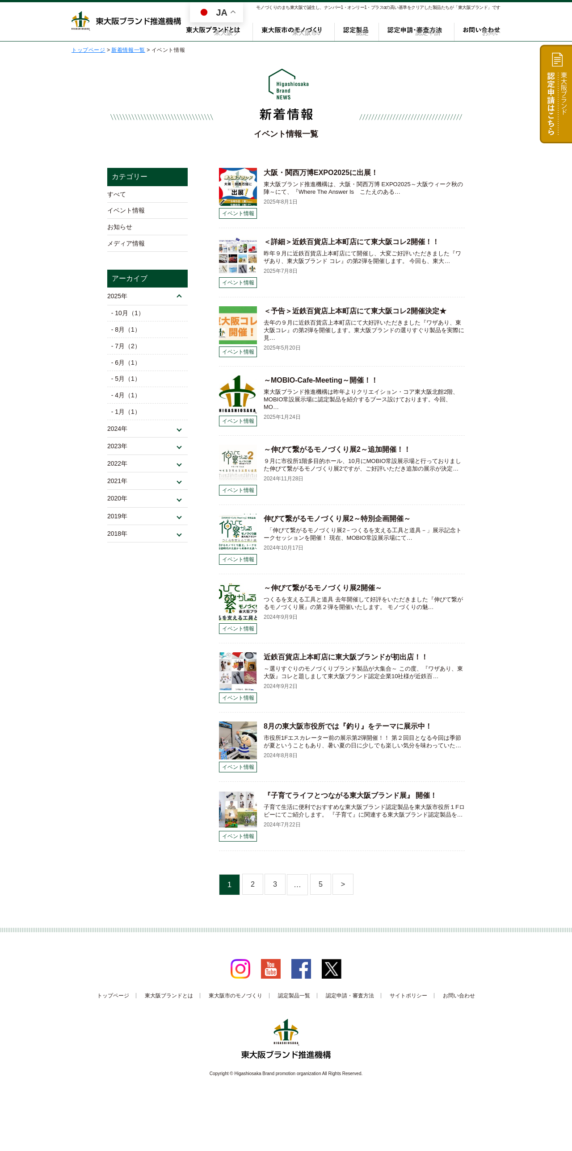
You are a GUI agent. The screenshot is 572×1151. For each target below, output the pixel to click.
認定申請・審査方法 (417, 30)
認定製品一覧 (294, 996)
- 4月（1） (126, 405)
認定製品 (360, 30)
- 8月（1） (126, 335)
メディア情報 (126, 246)
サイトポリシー (408, 996)
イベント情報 (126, 212)
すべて (116, 194)
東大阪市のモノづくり (299, 30)
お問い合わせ (481, 30)
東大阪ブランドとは (226, 30)
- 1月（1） (126, 423)
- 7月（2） (126, 353)
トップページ (113, 996)
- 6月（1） (126, 370)
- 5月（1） (126, 388)
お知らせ (119, 229)
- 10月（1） (128, 318)
